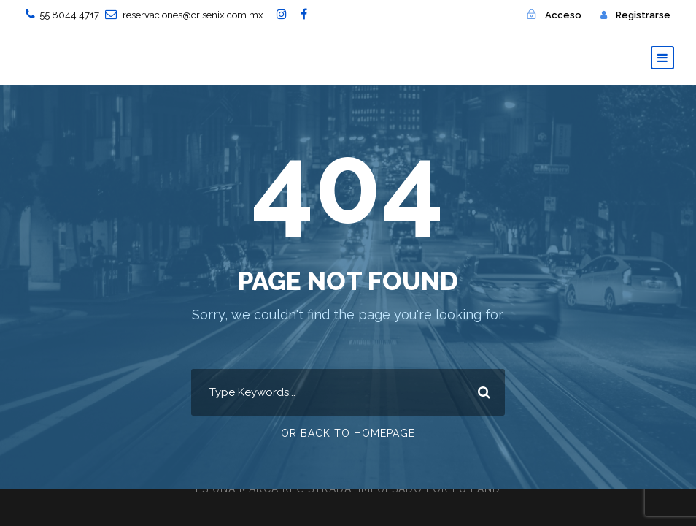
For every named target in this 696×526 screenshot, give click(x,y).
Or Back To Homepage (348, 433)
